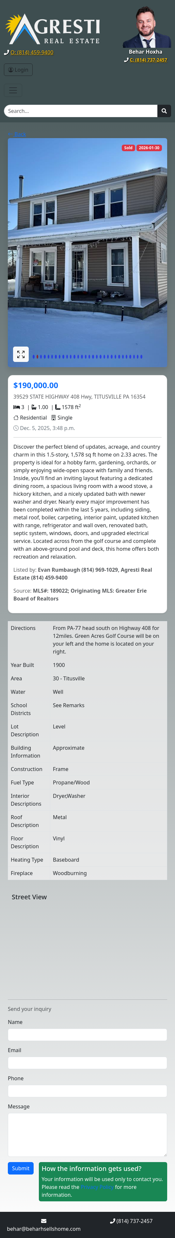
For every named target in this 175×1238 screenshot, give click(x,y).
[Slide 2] (37, 356)
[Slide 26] (126, 356)
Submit (20, 1168)
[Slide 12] (74, 356)
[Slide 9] (63, 356)
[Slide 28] (134, 356)
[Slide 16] (89, 356)
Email (14, 1050)
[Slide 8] (59, 356)
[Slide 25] (123, 356)
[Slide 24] (119, 356)
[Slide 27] (130, 356)
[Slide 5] (48, 356)
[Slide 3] (41, 356)
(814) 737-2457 (134, 1221)
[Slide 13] (78, 356)
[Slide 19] (100, 356)
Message (19, 1106)
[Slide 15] (86, 356)
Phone (16, 1078)
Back (17, 134)
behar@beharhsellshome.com (44, 1228)
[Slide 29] (137, 356)
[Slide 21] (108, 356)
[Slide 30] (141, 356)
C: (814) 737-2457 (148, 60)
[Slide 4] (44, 356)
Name (15, 1022)
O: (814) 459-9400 (31, 52)
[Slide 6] (52, 356)
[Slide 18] (97, 356)
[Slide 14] (82, 356)
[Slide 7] (55, 356)
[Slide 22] (111, 356)
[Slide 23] (115, 356)
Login (18, 69)
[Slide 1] (33, 356)
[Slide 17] (93, 356)
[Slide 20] (104, 356)
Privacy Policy (97, 1187)
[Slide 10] (67, 356)
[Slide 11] (71, 356)
